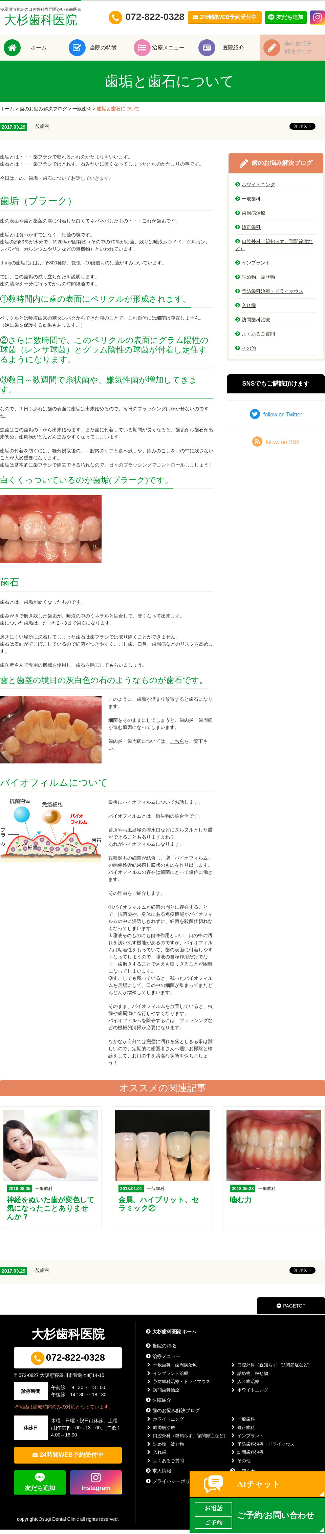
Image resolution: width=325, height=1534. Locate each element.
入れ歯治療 (244, 1385)
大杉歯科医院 (40, 16)
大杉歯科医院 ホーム (171, 1336)
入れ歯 (245, 309)
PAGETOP (291, 1310)
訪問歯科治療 (252, 324)
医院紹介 (237, 49)
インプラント (252, 267)
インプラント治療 (167, 1377)
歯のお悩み (302, 49)
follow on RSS (276, 446)
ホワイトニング (255, 189)
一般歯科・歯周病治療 (171, 1369)
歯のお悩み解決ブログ (43, 113)
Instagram (95, 1492)
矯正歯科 (248, 231)
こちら (177, 745)
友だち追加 (40, 1492)
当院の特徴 (107, 49)
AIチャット (258, 1484)
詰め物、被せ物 (255, 281)
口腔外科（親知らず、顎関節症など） (274, 249)
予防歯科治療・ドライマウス (269, 295)
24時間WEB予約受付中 (71, 1459)
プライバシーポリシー (173, 1485)
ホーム (43, 49)
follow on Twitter (276, 418)
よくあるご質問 (255, 338)
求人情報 (158, 1475)
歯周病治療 (250, 217)
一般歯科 (81, 113)
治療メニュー (172, 49)
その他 (245, 352)
